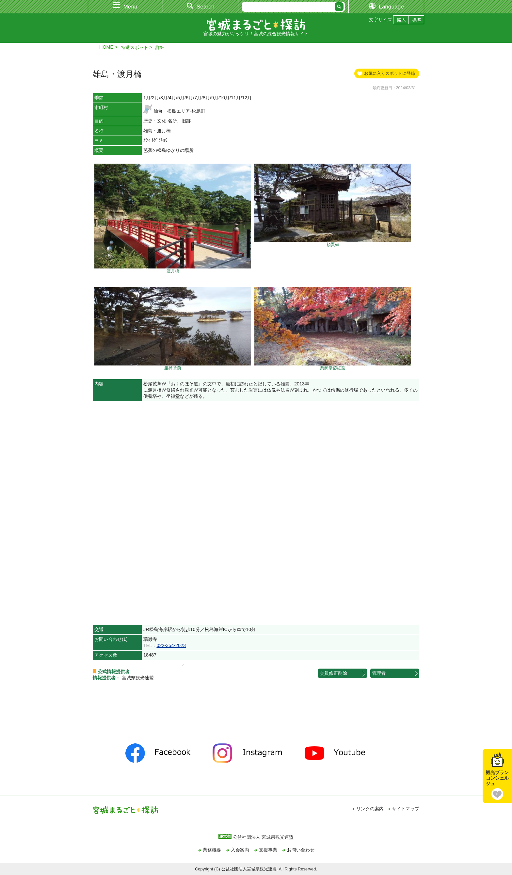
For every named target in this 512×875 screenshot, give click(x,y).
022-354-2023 (171, 645)
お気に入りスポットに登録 (389, 73)
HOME (106, 47)
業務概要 (212, 849)
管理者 (379, 673)
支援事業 (268, 849)
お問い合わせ (300, 849)
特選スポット (134, 47)
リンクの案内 (370, 808)
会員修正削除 (333, 673)
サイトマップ (405, 808)
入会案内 (240, 849)
